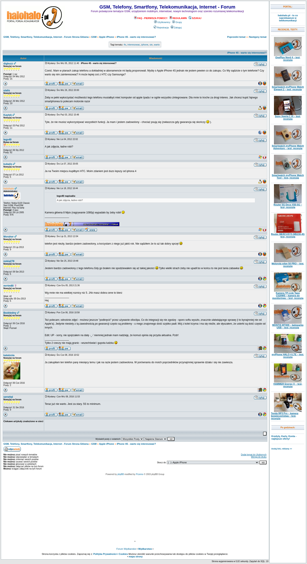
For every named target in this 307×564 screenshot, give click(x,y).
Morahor (8, 236)
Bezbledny (9, 312)
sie (151, 44)
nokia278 (8, 261)
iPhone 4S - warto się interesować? (136, 37)
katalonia (8, 355)
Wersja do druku (258, 457)
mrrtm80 (8, 285)
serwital (8, 396)
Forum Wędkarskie (126, 549)
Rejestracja (161, 27)
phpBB (120, 474)
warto (157, 44)
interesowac (133, 44)
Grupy (177, 22)
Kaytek (7, 115)
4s (125, 44)
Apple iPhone (106, 37)
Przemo (139, 474)
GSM (94, 37)
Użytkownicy (162, 22)
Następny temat (257, 37)
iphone (144, 44)
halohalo (8, 188)
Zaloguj (176, 27)
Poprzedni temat (236, 37)
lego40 (7, 139)
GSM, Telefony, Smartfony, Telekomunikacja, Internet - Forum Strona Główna (46, 37)
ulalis (6, 90)
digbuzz (8, 63)
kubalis (7, 164)
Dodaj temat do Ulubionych (253, 454)
